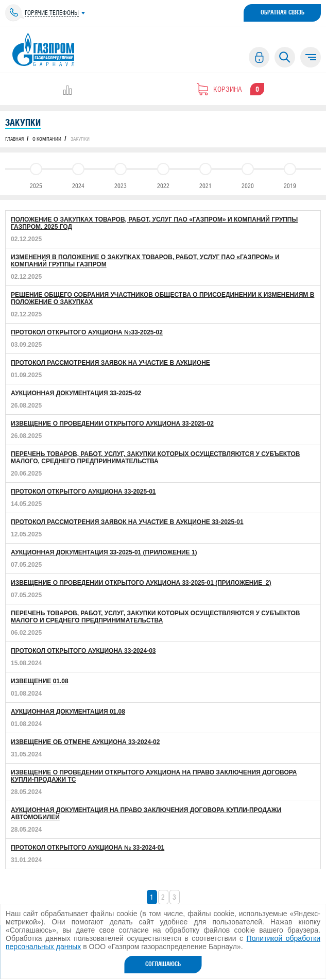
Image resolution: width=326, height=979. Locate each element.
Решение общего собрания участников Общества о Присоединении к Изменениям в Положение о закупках (162, 298)
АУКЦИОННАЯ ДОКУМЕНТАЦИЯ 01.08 (68, 711)
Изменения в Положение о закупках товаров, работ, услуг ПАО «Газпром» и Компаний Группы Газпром (145, 261)
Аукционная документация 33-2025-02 (76, 393)
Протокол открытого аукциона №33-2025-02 (87, 332)
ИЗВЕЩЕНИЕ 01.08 (39, 681)
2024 (78, 174)
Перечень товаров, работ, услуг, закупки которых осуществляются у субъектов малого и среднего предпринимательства (155, 617)
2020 (247, 174)
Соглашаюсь (163, 964)
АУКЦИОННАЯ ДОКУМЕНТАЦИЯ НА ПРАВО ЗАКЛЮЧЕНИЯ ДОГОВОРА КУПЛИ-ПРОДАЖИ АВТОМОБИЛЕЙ (146, 813)
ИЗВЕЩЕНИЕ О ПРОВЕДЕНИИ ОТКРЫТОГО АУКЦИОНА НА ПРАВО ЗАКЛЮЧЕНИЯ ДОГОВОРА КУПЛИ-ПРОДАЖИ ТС (154, 776)
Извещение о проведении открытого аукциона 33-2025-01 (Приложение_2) (141, 582)
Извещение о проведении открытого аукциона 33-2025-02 (112, 423)
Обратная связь (282, 12)
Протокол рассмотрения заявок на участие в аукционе (110, 362)
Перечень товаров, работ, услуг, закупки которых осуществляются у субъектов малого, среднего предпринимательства (155, 457)
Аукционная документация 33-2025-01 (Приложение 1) (104, 552)
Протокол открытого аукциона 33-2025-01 (83, 491)
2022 (163, 174)
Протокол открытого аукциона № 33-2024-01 (87, 847)
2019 (290, 174)
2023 (120, 174)
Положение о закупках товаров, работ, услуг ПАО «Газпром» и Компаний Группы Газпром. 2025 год (154, 223)
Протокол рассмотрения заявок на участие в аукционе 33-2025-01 (127, 522)
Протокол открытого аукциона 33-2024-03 (83, 650)
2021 (205, 174)
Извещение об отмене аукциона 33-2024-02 (85, 742)
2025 (36, 174)
